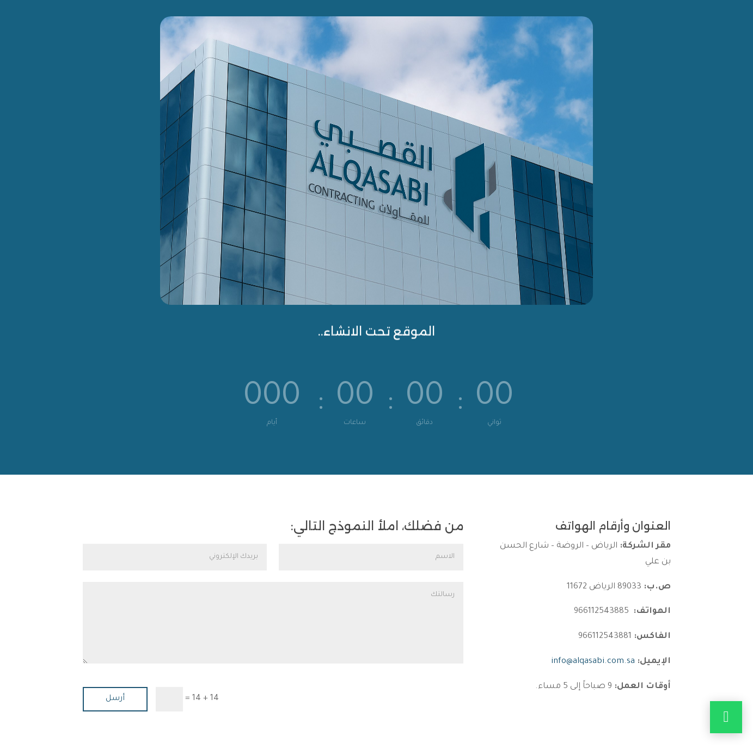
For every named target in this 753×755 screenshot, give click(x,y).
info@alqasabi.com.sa (593, 661)
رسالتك (273, 623)
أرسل (115, 699)
